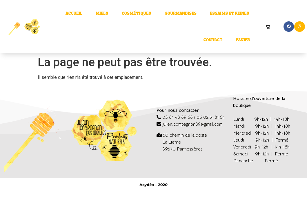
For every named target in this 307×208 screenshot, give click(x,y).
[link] (185, 135)
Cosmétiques (136, 13)
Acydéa (146, 184)
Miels (102, 13)
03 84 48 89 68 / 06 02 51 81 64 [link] (193, 117)
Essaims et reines (229, 13)
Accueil (74, 13)
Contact (212, 39)
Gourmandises (180, 13)
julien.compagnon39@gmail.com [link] (192, 124)
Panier (243, 39)
